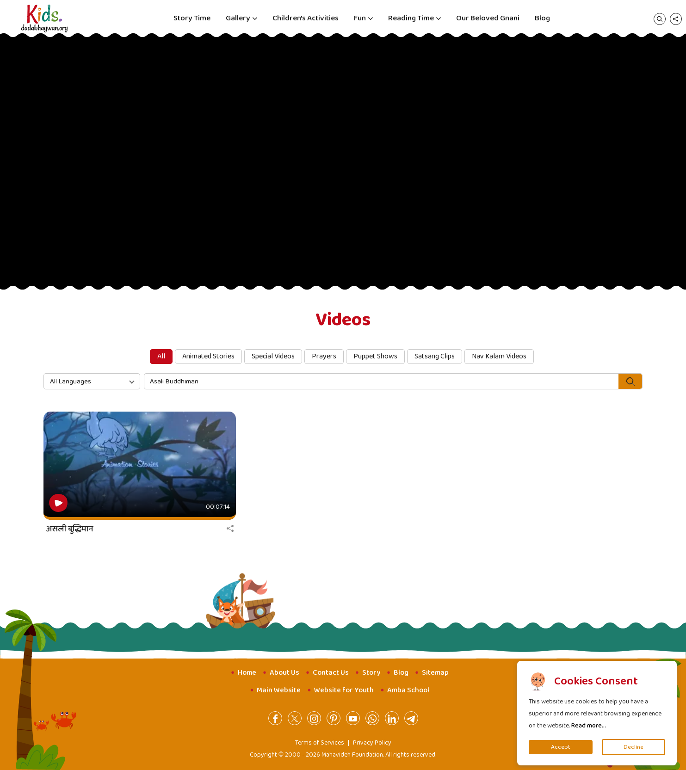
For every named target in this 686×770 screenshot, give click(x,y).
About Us (284, 672)
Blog (542, 18)
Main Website (279, 690)
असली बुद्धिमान (69, 529)
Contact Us (331, 672)
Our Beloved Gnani (487, 18)
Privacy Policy (372, 743)
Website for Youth (344, 690)
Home (247, 672)
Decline (633, 747)
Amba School (408, 690)
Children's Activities (305, 18)
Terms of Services (319, 743)
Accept (560, 747)
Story (371, 672)
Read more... (588, 726)
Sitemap (435, 672)
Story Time (191, 18)
